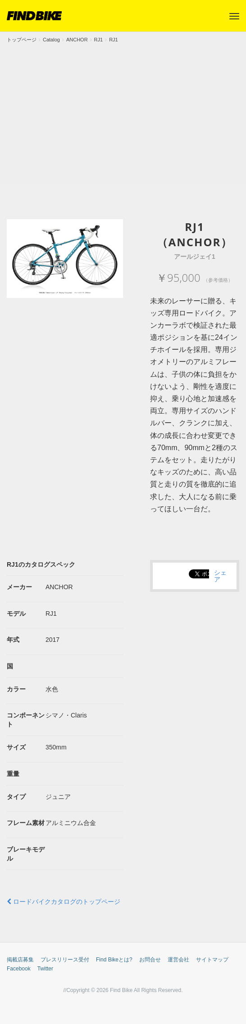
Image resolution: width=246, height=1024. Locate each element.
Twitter (45, 968)
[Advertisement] (123, 111)
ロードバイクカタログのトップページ (63, 901)
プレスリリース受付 (65, 959)
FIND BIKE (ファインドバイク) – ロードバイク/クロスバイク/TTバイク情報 (34, 15)
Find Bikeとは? (114, 959)
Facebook (19, 968)
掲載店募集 (20, 959)
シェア (220, 575)
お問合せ (150, 959)
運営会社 (178, 959)
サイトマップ (212, 959)
